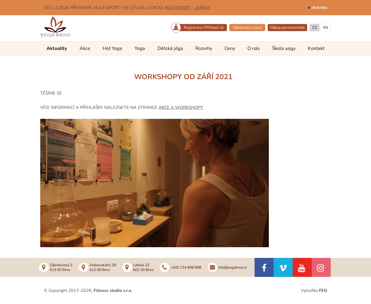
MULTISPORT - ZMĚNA (187, 7)
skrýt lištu (319, 8)
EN (325, 27)
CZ (314, 27)
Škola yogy (284, 48)
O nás (253, 48)
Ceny (230, 48)
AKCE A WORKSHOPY (181, 107)
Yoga (140, 48)
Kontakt (316, 48)
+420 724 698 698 (185, 267)
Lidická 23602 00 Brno (143, 267)
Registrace (193, 27)
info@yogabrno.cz (232, 267)
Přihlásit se (214, 27)
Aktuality (56, 48)
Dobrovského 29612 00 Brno (103, 267)
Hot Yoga (112, 48)
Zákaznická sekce (247, 27)
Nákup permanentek (287, 27)
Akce (85, 48)
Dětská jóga (170, 48)
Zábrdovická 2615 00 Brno (61, 267)
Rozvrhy (203, 48)
